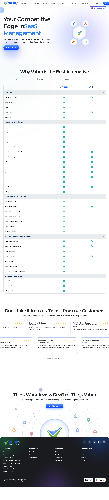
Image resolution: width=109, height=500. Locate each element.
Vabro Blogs (33, 452)
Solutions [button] (45, 3)
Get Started (11, 48)
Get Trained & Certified (36, 455)
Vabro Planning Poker (10, 469)
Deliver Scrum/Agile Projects (12, 455)
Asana (83, 460)
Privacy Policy (19, 481)
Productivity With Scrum (14, 122)
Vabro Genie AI (7, 466)
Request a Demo (8, 471)
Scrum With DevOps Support (15, 197)
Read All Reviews (54, 359)
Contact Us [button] (86, 3)
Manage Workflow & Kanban (12, 460)
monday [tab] (66, 79)
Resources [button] (55, 3)
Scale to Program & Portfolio (11, 463)
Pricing (70, 3)
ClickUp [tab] (40, 79)
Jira (82, 452)
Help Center (58, 460)
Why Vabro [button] (24, 3)
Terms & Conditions (9, 481)
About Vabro (59, 455)
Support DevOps (8, 457)
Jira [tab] (15, 79)
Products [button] (35, 3)
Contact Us (58, 457)
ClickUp (83, 455)
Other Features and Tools (14, 276)
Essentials (8, 92)
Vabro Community (34, 457)
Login (97, 3)
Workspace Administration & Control (18, 236)
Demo (64, 3)
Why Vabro (6, 452)
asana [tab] (93, 79)
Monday (83, 457)
